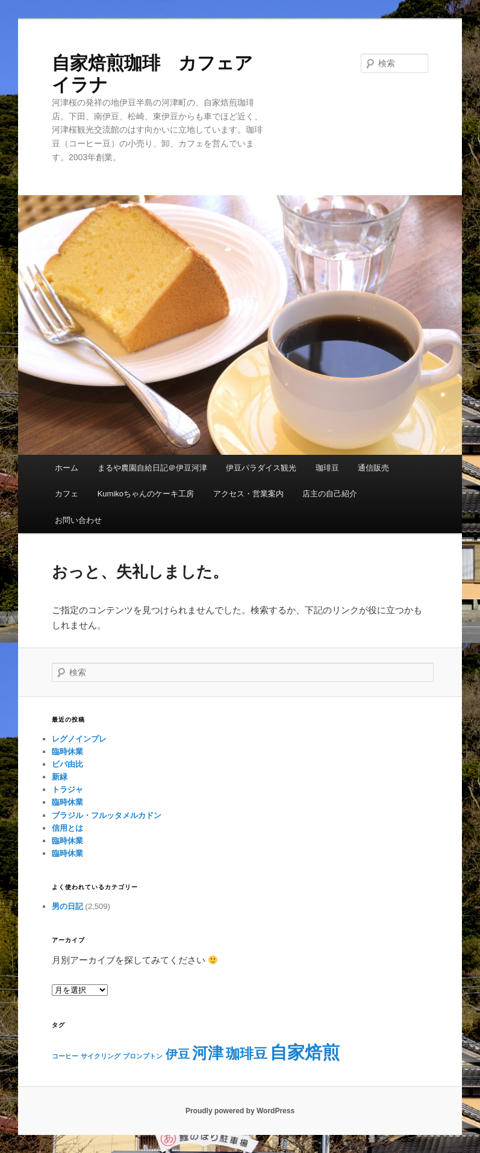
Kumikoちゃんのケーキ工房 (146, 493)
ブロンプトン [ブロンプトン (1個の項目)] (143, 1056)
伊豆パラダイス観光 (261, 467)
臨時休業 (67, 751)
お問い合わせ (78, 520)
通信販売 (373, 467)
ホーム (66, 467)
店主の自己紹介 (329, 493)
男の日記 (67, 906)
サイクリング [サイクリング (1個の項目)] (100, 1056)
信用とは (67, 828)
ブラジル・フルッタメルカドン (106, 815)
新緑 (59, 776)
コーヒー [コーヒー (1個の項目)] (65, 1056)
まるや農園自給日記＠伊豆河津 (152, 467)
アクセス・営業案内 (248, 493)
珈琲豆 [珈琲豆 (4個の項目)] (246, 1053)
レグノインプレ (79, 738)
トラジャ (67, 789)
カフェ (66, 493)
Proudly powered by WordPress (240, 1111)
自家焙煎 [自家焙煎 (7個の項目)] (305, 1052)
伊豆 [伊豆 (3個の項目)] (178, 1054)
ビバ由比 (67, 764)
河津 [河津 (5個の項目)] (207, 1053)
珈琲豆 (327, 467)
